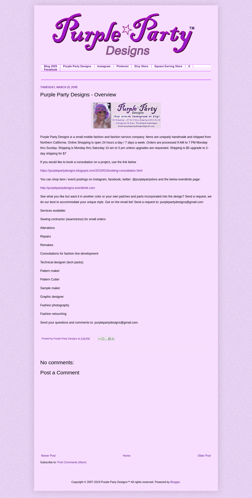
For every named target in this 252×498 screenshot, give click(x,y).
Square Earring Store (168, 66)
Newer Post (48, 455)
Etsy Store (141, 66)
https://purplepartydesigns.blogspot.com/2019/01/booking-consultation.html (91, 170)
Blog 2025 (50, 66)
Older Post (204, 455)
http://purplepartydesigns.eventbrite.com (67, 188)
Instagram (104, 66)
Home (126, 455)
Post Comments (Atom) (71, 462)
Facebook (50, 69)
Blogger (175, 482)
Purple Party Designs (77, 66)
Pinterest (122, 66)
